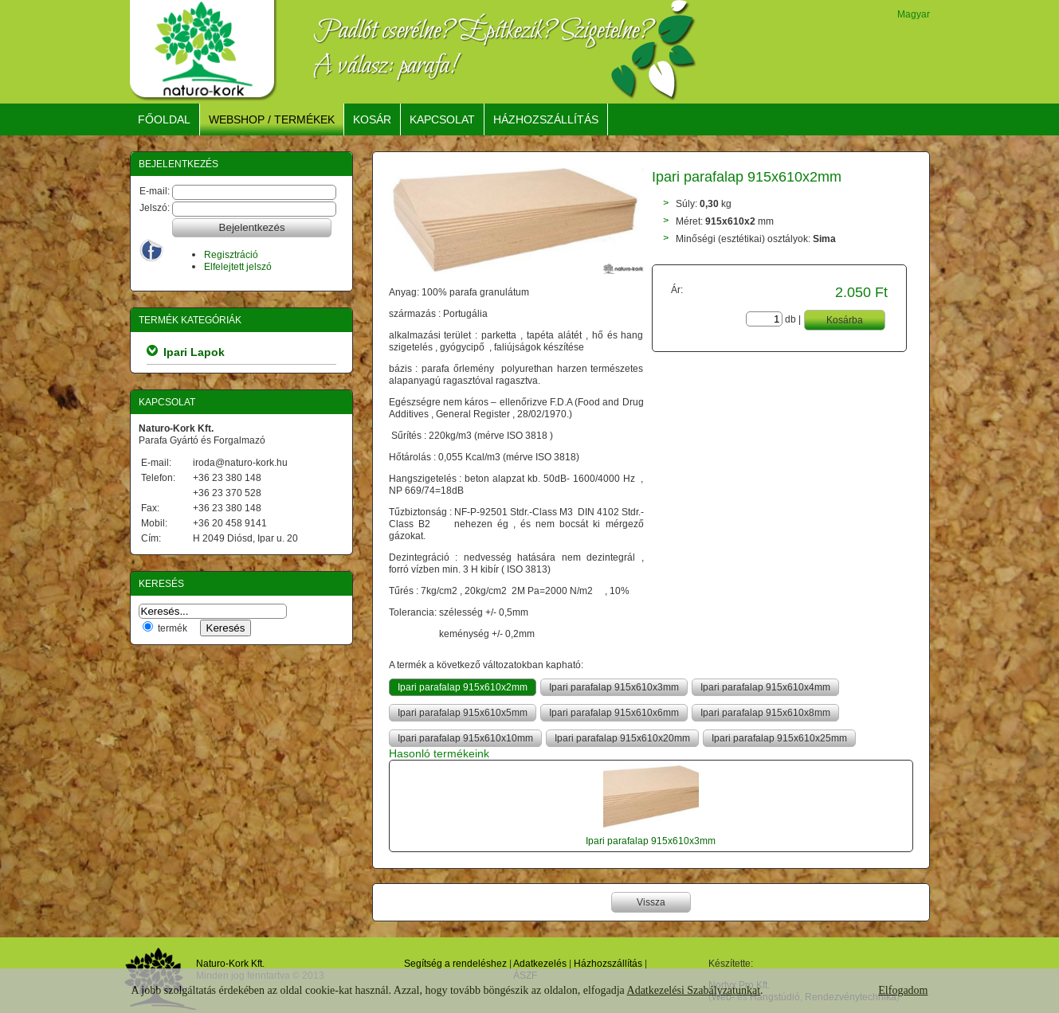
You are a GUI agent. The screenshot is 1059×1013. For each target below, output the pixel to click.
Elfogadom (903, 990)
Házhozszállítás (608, 963)
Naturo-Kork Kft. (230, 963)
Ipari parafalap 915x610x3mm (651, 841)
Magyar (913, 14)
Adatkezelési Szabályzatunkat (694, 990)
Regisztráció (231, 254)
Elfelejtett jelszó (238, 266)
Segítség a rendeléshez (455, 963)
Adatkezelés (540, 963)
